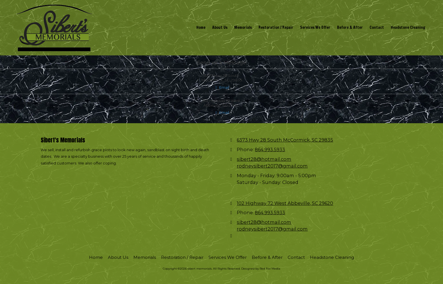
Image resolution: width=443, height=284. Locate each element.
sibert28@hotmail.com (264, 159)
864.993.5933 (270, 149)
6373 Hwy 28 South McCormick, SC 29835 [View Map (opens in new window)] (285, 140)
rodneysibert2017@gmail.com (272, 166)
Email (221, 87)
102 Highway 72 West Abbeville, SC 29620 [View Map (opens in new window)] (285, 203)
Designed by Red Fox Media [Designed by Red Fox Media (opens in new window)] (260, 268)
